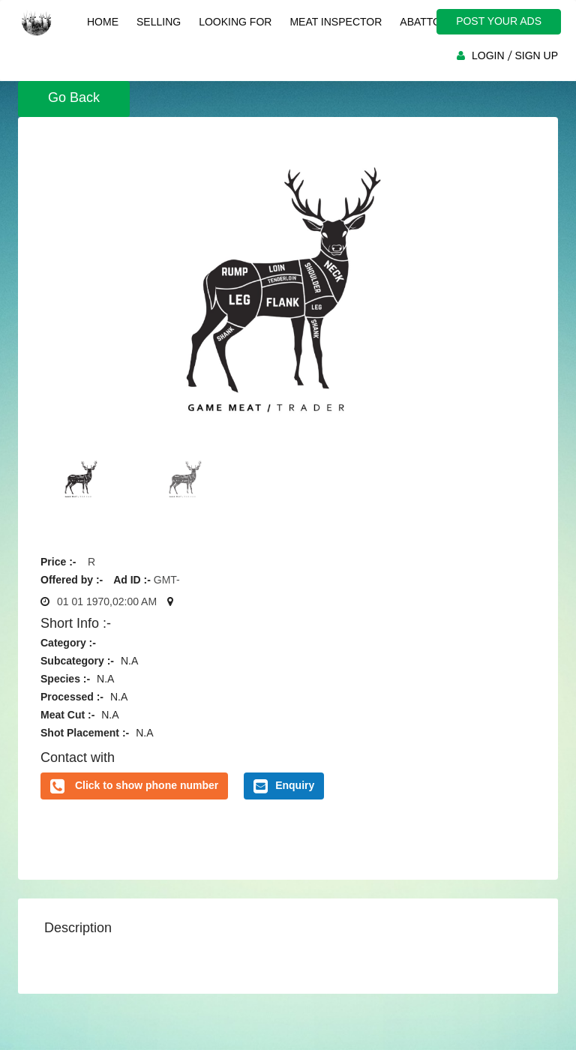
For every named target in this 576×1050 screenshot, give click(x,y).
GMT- (167, 580)
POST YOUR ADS (499, 21)
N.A (129, 661)
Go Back (74, 97)
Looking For (235, 22)
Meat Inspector (336, 22)
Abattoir (426, 22)
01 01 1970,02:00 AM (107, 602)
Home (102, 22)
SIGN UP (536, 56)
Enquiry (284, 786)
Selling (158, 22)
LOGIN (488, 56)
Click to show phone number (146, 785)
